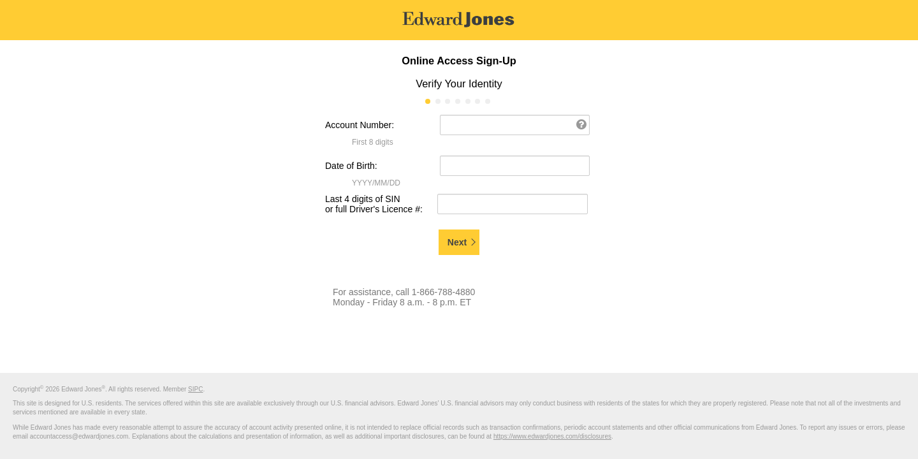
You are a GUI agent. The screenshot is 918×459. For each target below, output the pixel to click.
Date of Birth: (351, 166)
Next (457, 242)
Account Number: (359, 125)
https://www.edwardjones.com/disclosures (552, 436)
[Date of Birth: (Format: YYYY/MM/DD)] (515, 166)
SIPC (195, 389)
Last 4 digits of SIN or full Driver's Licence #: (374, 204)
